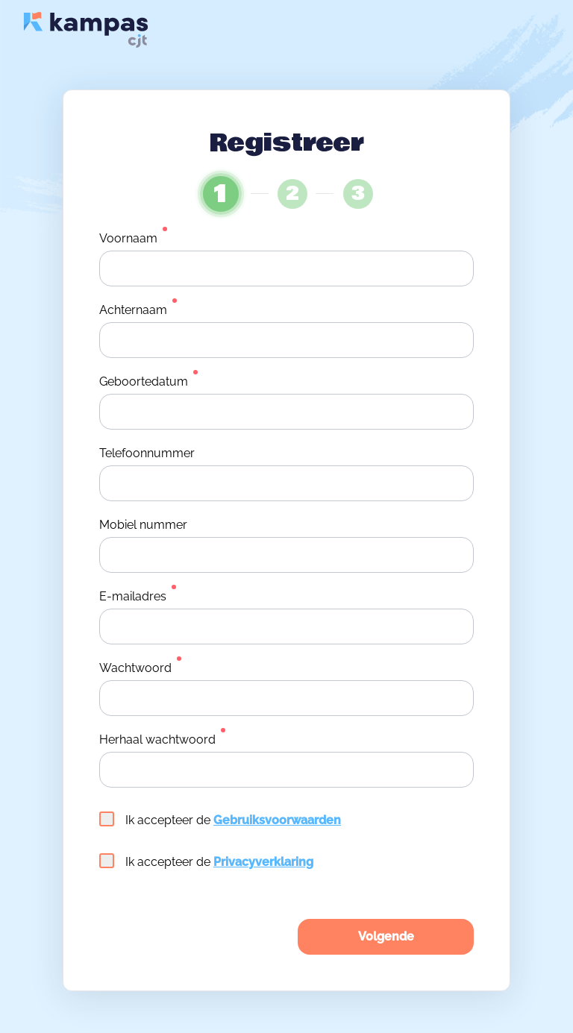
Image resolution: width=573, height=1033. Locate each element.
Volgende (386, 936)
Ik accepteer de (220, 819)
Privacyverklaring (263, 862)
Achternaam (133, 310)
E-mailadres (132, 596)
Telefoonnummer (147, 453)
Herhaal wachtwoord (157, 739)
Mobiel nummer (143, 525)
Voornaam (128, 238)
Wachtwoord (135, 668)
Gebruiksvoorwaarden (277, 820)
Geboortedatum (143, 381)
